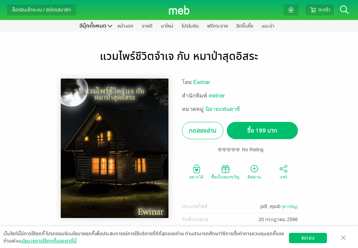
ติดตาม (254, 171)
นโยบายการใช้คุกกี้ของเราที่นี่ (48, 241)
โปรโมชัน (190, 26)
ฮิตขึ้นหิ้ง (244, 26)
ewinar (217, 96)
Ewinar (201, 82)
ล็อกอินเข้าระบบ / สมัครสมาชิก (41, 9)
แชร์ (283, 171)
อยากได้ (196, 171)
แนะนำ (268, 26)
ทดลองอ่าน (202, 130)
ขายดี (147, 26)
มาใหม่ (167, 26)
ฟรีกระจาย (217, 26)
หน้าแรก (125, 26)
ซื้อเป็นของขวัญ (225, 171)
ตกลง (308, 238)
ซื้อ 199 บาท (262, 130)
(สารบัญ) (290, 206)
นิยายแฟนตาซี (222, 109)
